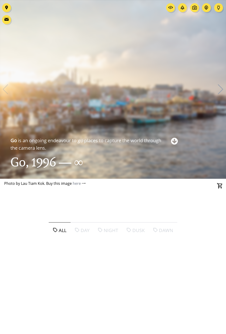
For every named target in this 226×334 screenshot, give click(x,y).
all (59, 230)
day (82, 230)
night (108, 230)
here (77, 183)
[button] (220, 89)
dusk (136, 230)
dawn (163, 230)
